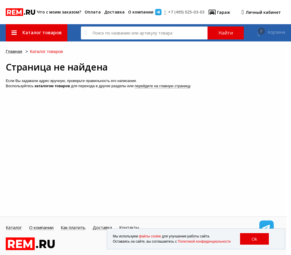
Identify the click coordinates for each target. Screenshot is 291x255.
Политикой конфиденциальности (204, 241)
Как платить (73, 227)
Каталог (14, 227)
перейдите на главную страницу (162, 86)
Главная (14, 52)
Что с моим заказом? (59, 12)
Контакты (129, 227)
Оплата (93, 12)
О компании (140, 12)
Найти (225, 33)
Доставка (114, 12)
